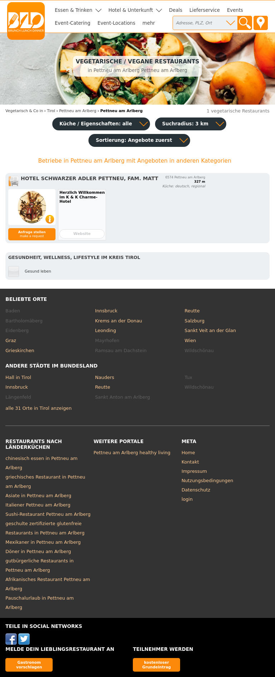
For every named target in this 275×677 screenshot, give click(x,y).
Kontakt (190, 462)
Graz (10, 340)
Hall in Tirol (18, 377)
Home (188, 452)
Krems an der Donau (118, 320)
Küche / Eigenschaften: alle (95, 123)
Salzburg (195, 320)
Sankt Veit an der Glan (210, 330)
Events (235, 10)
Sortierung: (134, 140)
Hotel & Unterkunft (130, 10)
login (187, 499)
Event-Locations (116, 23)
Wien (190, 340)
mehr (149, 23)
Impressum (194, 471)
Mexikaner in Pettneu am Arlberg (43, 542)
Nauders (104, 377)
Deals (175, 10)
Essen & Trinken (73, 10)
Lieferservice (204, 10)
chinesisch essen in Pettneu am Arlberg (41, 463)
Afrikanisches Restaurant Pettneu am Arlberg (47, 584)
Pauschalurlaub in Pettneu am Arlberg (39, 602)
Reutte (192, 310)
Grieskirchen (19, 350)
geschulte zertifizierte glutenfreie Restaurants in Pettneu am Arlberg (45, 528)
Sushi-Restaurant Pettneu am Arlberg (47, 514)
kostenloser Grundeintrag (156, 664)
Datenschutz (196, 490)
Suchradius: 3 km (185, 123)
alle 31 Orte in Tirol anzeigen (38, 408)
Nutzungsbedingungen (207, 480)
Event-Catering (72, 23)
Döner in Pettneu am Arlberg (38, 551)
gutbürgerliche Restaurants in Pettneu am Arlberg (39, 565)
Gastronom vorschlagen (29, 664)
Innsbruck (106, 310)
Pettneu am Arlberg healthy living (131, 452)
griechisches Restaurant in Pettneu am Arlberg (45, 481)
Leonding (105, 330)
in (24, 111)
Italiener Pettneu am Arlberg (37, 505)
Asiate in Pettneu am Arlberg (38, 495)
